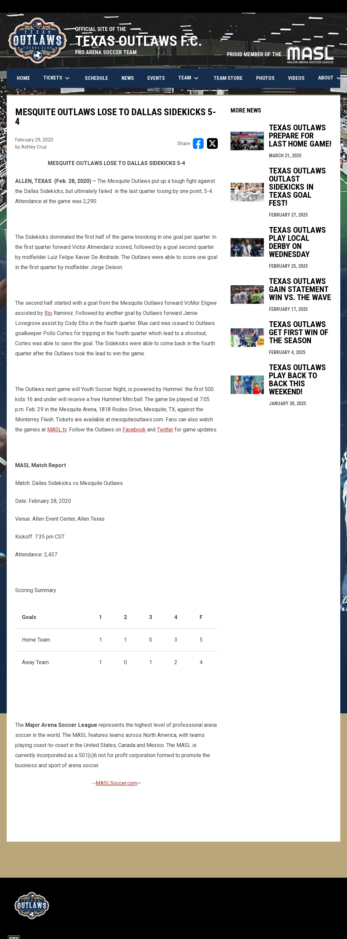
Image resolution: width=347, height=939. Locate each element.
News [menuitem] (128, 78)
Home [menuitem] (23, 78)
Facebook (134, 429)
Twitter (165, 429)
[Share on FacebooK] (198, 143)
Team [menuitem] (189, 78)
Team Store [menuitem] (231, 78)
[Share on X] (212, 143)
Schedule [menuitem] (96, 78)
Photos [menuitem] (265, 78)
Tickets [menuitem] (57, 78)
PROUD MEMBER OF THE (280, 54)
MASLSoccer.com (116, 783)
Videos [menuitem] (296, 78)
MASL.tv (57, 429)
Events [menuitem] (156, 78)
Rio (48, 313)
